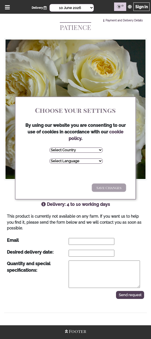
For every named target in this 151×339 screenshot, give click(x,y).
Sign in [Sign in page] (141, 6)
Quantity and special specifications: (28, 267)
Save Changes (109, 188)
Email (13, 240)
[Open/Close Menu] (6, 6)
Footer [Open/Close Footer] (75, 331)
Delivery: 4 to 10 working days (75, 204)
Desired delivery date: (30, 252)
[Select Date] (71, 8)
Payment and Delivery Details (124, 20)
